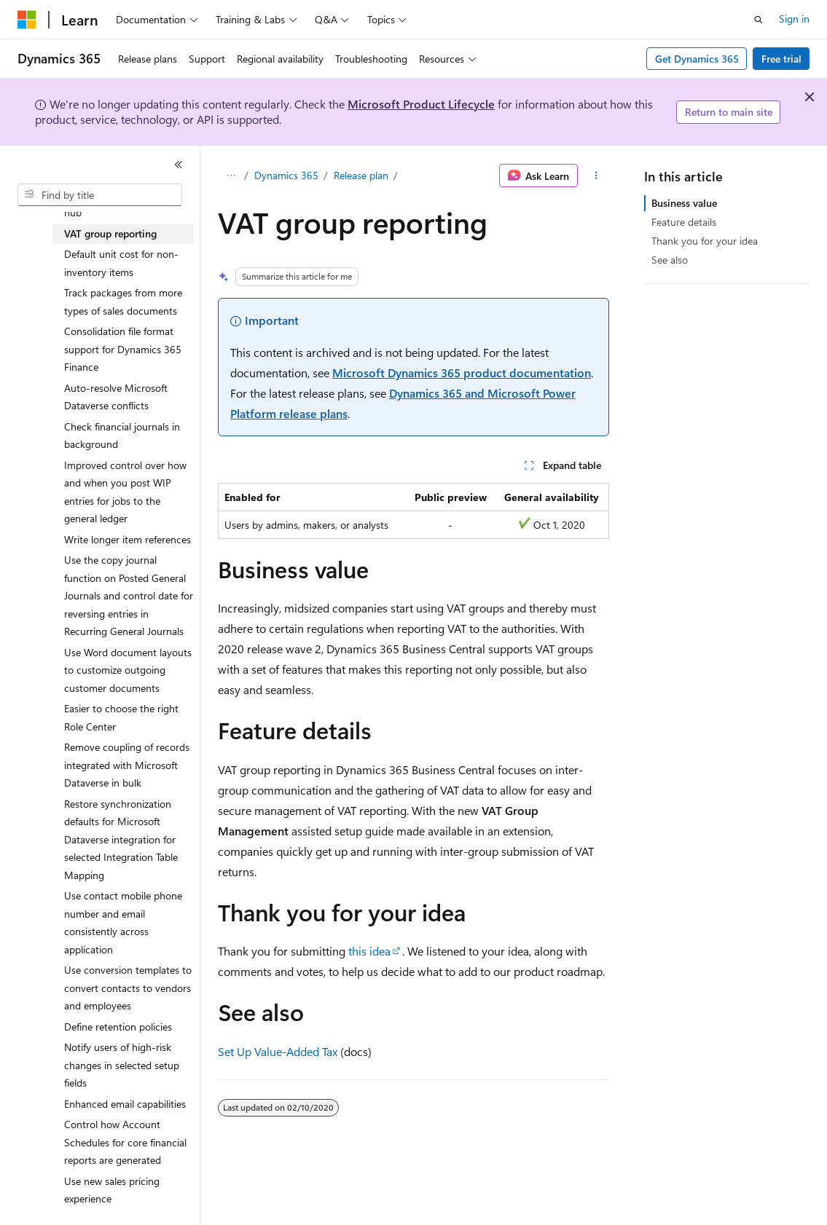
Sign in (794, 18)
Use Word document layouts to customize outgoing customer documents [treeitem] (128, 670)
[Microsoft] (26, 19)
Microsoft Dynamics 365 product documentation (461, 372)
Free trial (781, 59)
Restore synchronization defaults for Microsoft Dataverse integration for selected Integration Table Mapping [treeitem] (121, 839)
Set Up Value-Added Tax (277, 1051)
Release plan (361, 175)
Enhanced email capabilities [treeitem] (125, 1104)
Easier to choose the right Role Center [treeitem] (121, 717)
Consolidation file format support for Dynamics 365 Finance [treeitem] (122, 349)
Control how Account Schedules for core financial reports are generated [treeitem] (125, 1142)
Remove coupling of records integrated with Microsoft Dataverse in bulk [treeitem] (126, 764)
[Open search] (758, 20)
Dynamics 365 (286, 175)
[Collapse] (178, 164)
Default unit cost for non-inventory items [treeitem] (121, 263)
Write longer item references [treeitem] (127, 539)
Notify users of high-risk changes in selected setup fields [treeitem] (121, 1065)
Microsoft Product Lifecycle (421, 103)
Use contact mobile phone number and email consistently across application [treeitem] (123, 922)
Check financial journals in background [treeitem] (122, 436)
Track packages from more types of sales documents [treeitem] (123, 301)
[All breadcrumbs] (230, 175)
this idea (369, 950)
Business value (684, 203)
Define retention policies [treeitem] (118, 1026)
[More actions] (596, 175)
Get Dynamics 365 (697, 59)
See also (669, 260)
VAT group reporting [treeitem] (110, 233)
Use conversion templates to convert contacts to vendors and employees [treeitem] (128, 987)
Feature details (683, 222)
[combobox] (99, 195)
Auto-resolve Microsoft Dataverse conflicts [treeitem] (116, 397)
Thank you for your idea (704, 241)
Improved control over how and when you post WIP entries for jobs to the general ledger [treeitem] (125, 492)
